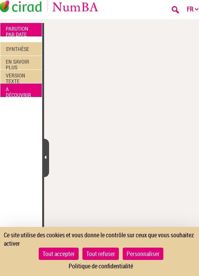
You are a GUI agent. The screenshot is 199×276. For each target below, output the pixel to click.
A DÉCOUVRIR (18, 91)
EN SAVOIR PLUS (17, 63)
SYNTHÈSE (17, 49)
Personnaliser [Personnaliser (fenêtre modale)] (143, 254)
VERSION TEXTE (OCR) (15, 77)
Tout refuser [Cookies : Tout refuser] (100, 254)
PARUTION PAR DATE (17, 30)
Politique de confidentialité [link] (101, 266)
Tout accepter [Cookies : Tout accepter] (59, 254)
